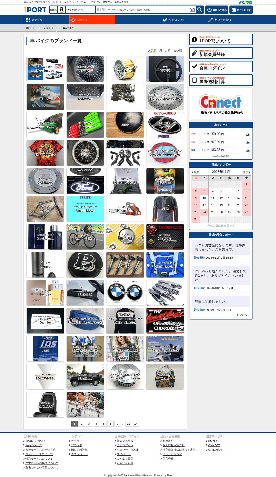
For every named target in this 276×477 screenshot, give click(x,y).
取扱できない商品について (41, 467)
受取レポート (79, 454)
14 (135, 423)
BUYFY (213, 440)
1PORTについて (35, 440)
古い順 (178, 50)
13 (128, 423)
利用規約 (168, 440)
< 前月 (196, 172)
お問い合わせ (125, 463)
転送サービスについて (39, 458)
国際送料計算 (79, 449)
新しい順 (164, 50)
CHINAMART (216, 449)
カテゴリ (76, 440)
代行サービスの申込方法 (40, 449)
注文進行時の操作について (41, 463)
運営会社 (168, 458)
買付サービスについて (39, 454)
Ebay (169, 475)
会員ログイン (125, 445)
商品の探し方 (33, 445)
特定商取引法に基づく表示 (179, 449)
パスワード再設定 (128, 449)
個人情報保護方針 (174, 445)
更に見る (244, 315)
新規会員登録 (125, 440)
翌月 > (247, 172)
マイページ (124, 454)
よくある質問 (125, 458)
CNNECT (214, 445)
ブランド (76, 445)
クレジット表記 (172, 454)
